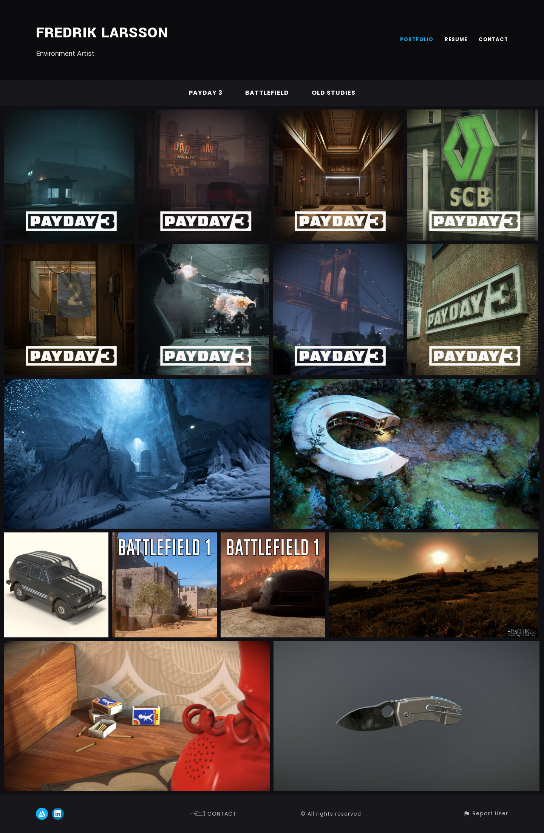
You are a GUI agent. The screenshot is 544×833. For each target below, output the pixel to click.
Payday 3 (206, 92)
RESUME (456, 39)
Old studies (333, 92)
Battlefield (267, 92)
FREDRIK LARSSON (102, 33)
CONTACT (493, 39)
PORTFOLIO (416, 39)
